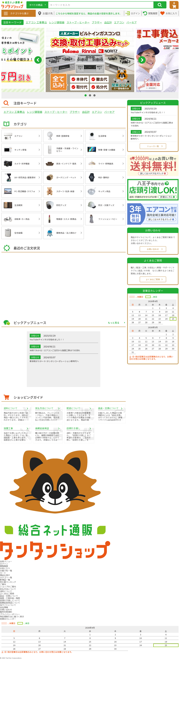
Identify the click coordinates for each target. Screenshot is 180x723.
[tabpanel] (90, 60)
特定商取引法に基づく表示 (12, 616)
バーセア (131, 22)
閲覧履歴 (4, 566)
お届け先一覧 (6, 570)
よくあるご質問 (153, 279)
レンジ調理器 (56, 22)
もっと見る (113, 322)
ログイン (4, 563)
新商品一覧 (5, 579)
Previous (38, 60)
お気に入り (5, 568)
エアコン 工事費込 (36, 22)
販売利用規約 (6, 611)
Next (142, 60)
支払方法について (8, 589)
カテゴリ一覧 (6, 577)
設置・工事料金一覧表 (10, 598)
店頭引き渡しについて (10, 600)
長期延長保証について (10, 602)
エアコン (119, 22)
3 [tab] (94, 95)
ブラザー (97, 22)
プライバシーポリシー (10, 614)
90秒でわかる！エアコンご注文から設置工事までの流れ (152, 124)
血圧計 (108, 22)
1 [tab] (85, 95)
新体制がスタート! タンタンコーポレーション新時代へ (151, 137)
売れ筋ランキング (8, 582)
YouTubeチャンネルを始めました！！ (148, 112)
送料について (6, 591)
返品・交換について (9, 595)
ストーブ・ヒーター (78, 22)
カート (3, 572)
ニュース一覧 (153, 146)
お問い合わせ (153, 249)
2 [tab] (90, 95)
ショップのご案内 (8, 586)
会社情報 (4, 607)
